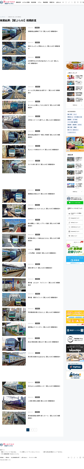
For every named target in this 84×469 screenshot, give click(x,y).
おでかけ (79, 124)
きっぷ (75, 114)
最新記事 (18, 2)
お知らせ (58, 2)
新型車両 (69, 119)
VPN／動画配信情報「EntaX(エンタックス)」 (10, 453)
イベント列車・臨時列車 (72, 122)
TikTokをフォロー (73, 222)
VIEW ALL (75, 105)
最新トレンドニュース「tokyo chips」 (9, 451)
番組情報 (45, 2)
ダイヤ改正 (75, 119)
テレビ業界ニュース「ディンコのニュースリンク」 (30, 451)
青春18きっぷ (70, 117)
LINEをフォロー (73, 236)
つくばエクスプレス (72, 132)
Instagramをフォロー (74, 218)
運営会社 (7, 457)
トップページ (2, 16)
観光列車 (74, 124)
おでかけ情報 (26, 2)
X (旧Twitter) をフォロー (75, 227)
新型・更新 (70, 127)
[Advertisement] (42, 10)
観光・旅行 (70, 114)
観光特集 (33, 2)
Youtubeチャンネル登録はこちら (75, 214)
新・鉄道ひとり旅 (78, 117)
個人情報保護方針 (14, 457)
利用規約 (2, 457)
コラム (39, 2)
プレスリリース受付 (33, 457)
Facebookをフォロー (74, 231)
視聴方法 (52, 2)
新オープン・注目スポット (73, 129)
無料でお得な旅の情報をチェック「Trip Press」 (53, 451)
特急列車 (69, 124)
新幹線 (75, 127)
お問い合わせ (24, 457)
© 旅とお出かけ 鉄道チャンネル (5, 459)
